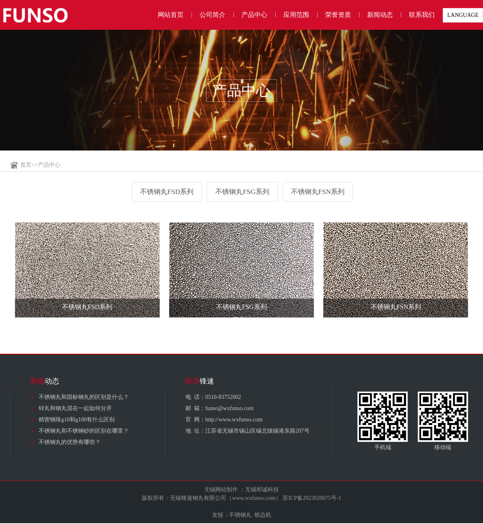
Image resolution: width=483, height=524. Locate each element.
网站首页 (171, 14)
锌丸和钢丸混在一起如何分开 (75, 409)
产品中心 (254, 14)
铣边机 (262, 516)
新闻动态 (380, 14)
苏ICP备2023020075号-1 (312, 499)
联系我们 (422, 14)
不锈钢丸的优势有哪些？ (70, 443)
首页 (25, 165)
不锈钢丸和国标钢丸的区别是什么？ (84, 398)
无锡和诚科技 (262, 490)
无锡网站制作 (221, 490)
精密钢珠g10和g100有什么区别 (77, 420)
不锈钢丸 (240, 516)
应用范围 (296, 14)
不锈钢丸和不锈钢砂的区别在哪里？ (84, 432)
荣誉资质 (338, 14)
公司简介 (212, 14)
